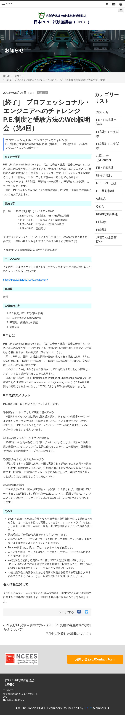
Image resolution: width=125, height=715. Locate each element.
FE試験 (101, 222)
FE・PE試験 (105, 167)
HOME (6, 76)
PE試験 (101, 229)
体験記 (101, 198)
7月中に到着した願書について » (68, 633)
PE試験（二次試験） (106, 146)
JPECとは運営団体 (106, 239)
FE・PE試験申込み (106, 122)
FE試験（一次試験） (106, 134)
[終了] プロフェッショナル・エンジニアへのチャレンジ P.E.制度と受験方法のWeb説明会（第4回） (57, 79)
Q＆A (100, 206)
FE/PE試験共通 (107, 214)
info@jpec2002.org (14, 700)
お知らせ (19, 76)
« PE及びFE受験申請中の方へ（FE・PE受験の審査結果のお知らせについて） (47, 627)
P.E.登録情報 (105, 191)
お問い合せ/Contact (103, 158)
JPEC (88, 708)
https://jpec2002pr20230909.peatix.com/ (25, 279)
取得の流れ (104, 175)
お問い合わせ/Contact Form (95, 659)
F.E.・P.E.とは (106, 183)
